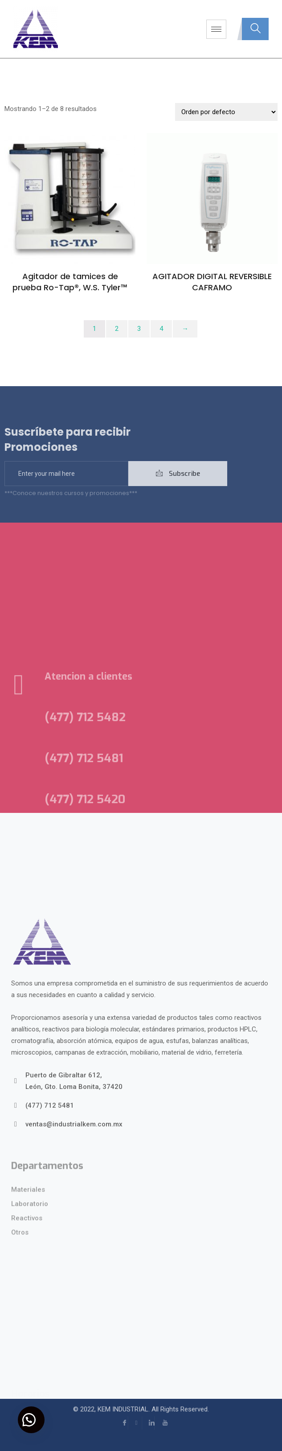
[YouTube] (161, 1413)
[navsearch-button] (255, 29)
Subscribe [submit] (178, 484)
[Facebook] (121, 1413)
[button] (31, 1419)
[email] (66, 484)
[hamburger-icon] (216, 29)
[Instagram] (135, 1413)
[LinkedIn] (148, 1413)
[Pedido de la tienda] (226, 112)
